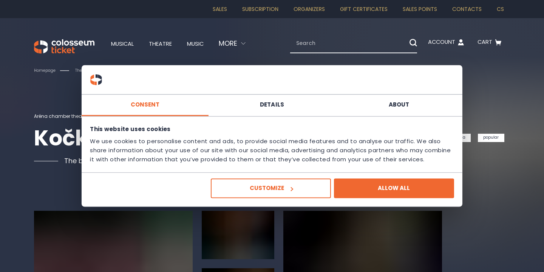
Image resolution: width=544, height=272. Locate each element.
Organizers (309, 9)
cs (500, 9)
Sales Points (420, 9)
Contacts (467, 9)
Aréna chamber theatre (65, 116)
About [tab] (385, 100)
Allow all (380, 193)
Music (205, 43)
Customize (271, 193)
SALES (220, 9)
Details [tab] (272, 100)
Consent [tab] (158, 100)
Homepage (47, 70)
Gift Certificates (364, 9)
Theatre (165, 43)
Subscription (260, 9)
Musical (122, 43)
